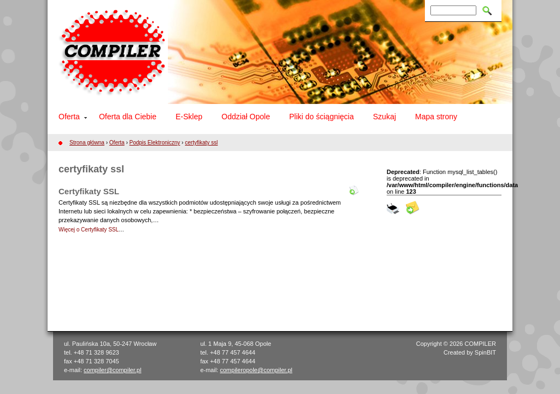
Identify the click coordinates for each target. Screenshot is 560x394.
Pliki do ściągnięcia (321, 116)
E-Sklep (189, 116)
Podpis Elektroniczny (155, 143)
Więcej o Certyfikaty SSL (89, 230)
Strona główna (86, 143)
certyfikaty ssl (201, 143)
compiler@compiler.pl (112, 370)
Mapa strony (436, 116)
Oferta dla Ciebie (127, 116)
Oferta (69, 116)
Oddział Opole (245, 116)
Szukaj (384, 116)
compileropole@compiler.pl (256, 370)
